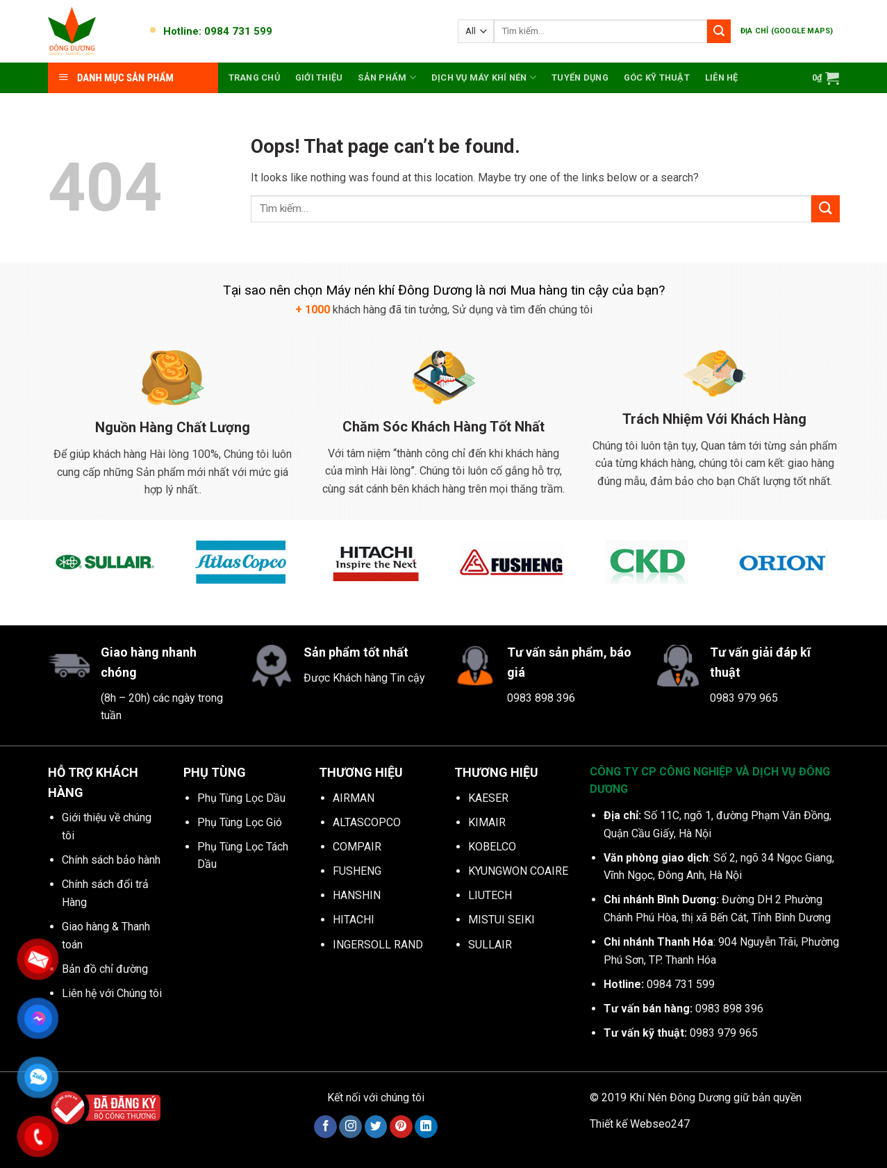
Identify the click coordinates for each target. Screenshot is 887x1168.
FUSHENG (357, 871)
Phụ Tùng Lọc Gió (239, 822)
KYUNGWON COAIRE (518, 871)
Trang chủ (254, 77)
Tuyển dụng (580, 77)
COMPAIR (357, 846)
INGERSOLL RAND (378, 944)
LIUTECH (490, 895)
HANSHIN (357, 895)
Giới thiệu (319, 77)
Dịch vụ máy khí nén (483, 77)
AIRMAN (353, 798)
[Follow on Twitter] (376, 1127)
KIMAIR (487, 822)
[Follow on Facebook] (325, 1127)
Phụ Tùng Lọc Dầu (241, 798)
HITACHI (353, 919)
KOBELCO (492, 846)
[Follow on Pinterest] (401, 1127)
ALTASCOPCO (367, 822)
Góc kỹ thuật (657, 77)
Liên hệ (721, 77)
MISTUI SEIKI (501, 919)
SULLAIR (490, 944)
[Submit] (719, 31)
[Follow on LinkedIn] (426, 1127)
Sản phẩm (387, 77)
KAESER (488, 798)
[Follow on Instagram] (350, 1127)
